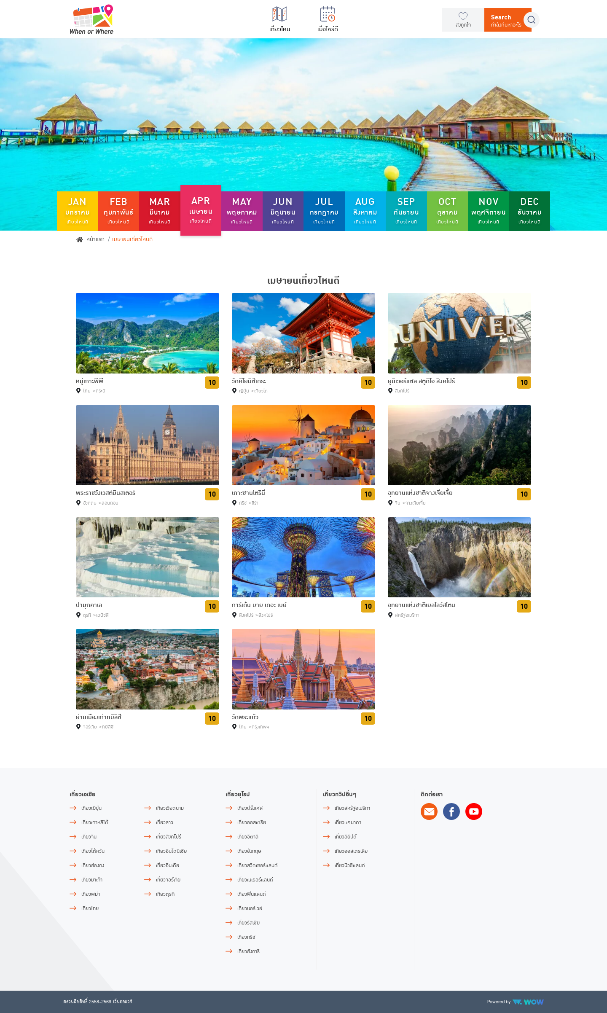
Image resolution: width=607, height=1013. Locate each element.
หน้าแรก (90, 239)
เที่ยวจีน (89, 837)
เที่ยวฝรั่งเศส (250, 808)
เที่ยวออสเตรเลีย (351, 851)
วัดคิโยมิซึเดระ (249, 381)
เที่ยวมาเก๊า (91, 880)
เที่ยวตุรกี (165, 894)
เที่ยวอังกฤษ (249, 851)
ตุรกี (87, 615)
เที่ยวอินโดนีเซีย (171, 851)
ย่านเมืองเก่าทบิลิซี (98, 717)
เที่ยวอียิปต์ (346, 837)
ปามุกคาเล (89, 605)
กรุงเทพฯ (260, 727)
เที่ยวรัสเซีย (248, 923)
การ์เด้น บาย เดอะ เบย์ (259, 605)
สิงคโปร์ (402, 391)
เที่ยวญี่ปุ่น (91, 808)
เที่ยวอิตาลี (247, 837)
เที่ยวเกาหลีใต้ (94, 823)
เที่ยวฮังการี (248, 952)
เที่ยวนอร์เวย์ (249, 909)
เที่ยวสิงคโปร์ (168, 837)
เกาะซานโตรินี (248, 493)
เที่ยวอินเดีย (167, 866)
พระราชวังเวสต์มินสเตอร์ (105, 493)
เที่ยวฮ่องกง (92, 866)
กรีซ (243, 503)
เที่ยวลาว (164, 823)
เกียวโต (261, 391)
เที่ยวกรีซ (246, 937)
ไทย (87, 391)
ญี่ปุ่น (244, 391)
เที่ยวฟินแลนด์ (251, 894)
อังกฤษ (90, 503)
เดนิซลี (102, 615)
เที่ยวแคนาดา (348, 823)
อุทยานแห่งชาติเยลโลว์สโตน (421, 605)
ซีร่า (255, 503)
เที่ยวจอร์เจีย (168, 880)
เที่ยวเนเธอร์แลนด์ (255, 880)
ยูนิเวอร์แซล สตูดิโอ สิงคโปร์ (421, 381)
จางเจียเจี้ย (416, 503)
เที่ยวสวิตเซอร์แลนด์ (257, 866)
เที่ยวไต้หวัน (93, 851)
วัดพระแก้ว (245, 717)
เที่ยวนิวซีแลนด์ (350, 866)
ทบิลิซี (107, 727)
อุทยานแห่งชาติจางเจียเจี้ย (420, 493)
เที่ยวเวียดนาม (170, 808)
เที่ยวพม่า (90, 894)
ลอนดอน (110, 503)
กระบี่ (100, 391)
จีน (397, 503)
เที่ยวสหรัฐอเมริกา (352, 808)
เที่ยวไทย (90, 909)
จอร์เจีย (90, 727)
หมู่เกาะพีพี (89, 381)
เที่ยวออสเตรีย (251, 823)
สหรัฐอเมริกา (407, 615)
